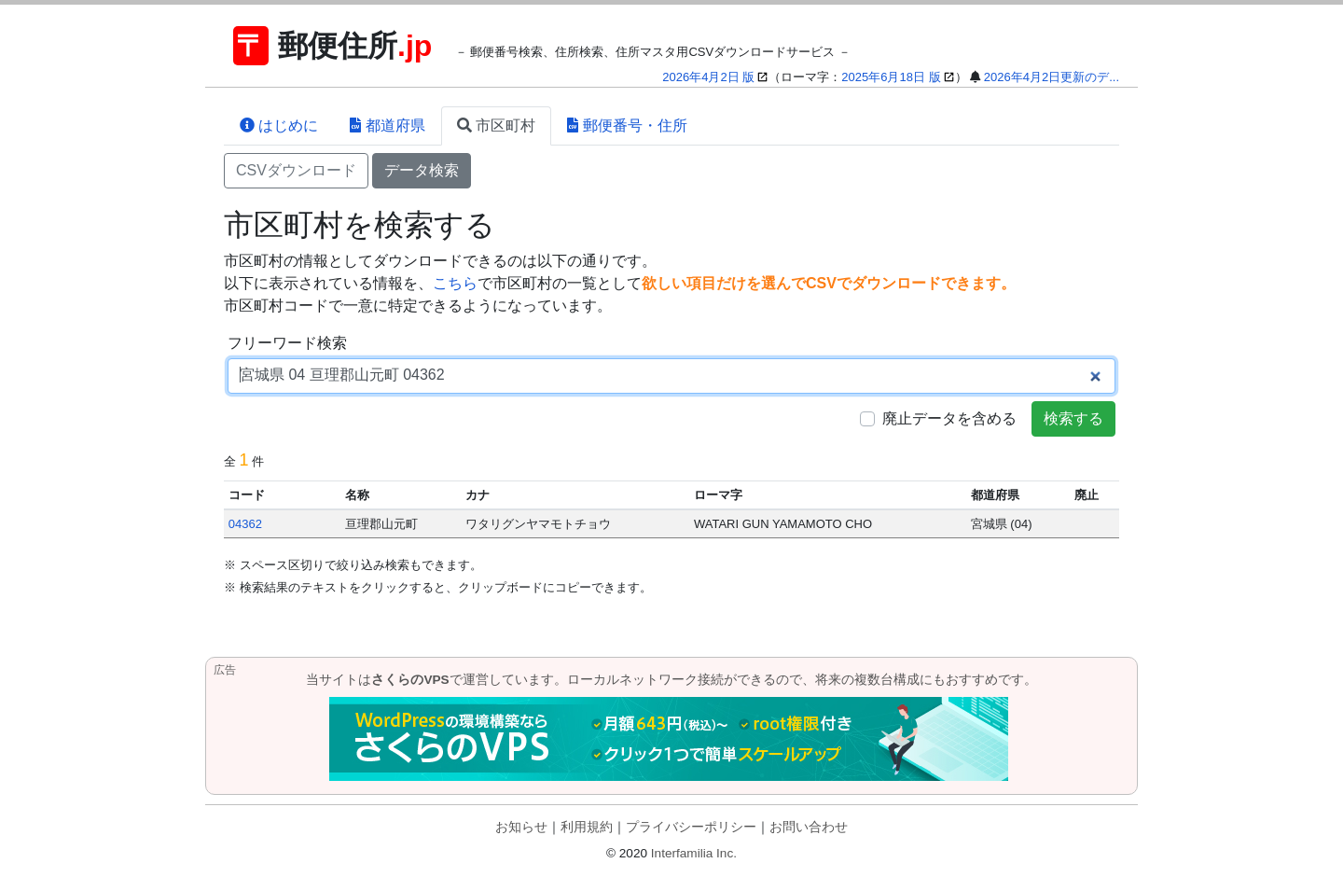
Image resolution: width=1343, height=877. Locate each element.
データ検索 (421, 170)
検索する (1073, 418)
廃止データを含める (949, 418)
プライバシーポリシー (691, 827)
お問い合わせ (808, 827)
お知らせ (521, 827)
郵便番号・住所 (626, 125)
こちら (455, 283)
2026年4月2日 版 (708, 77)
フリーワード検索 (287, 343)
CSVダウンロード (296, 170)
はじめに (279, 125)
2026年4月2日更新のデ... (1051, 77)
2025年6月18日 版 (890, 77)
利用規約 (587, 827)
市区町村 (496, 125)
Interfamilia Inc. (694, 853)
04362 (245, 524)
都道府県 (387, 125)
